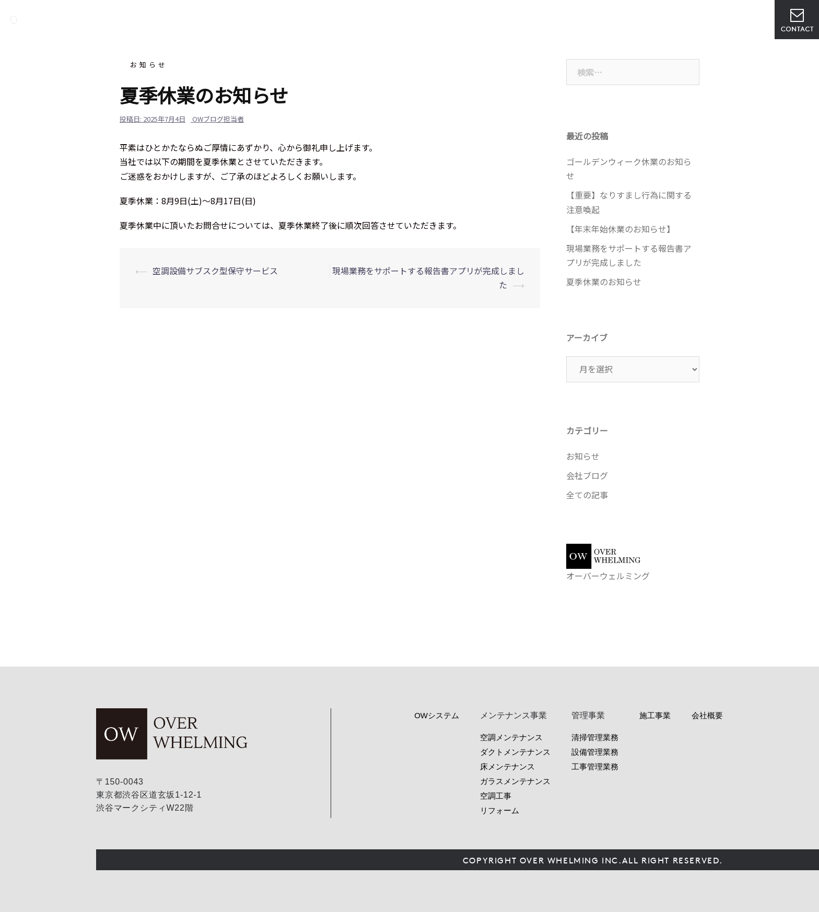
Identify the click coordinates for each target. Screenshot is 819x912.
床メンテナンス (507, 766)
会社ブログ (587, 475)
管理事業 (505, 19)
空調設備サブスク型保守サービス (215, 270)
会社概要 (599, 19)
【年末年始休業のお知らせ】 (620, 229)
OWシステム (404, 19)
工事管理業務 (594, 766)
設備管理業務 (594, 751)
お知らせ (149, 64)
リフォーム (499, 810)
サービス (458, 19)
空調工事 (495, 795)
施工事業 (655, 715)
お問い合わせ (797, 19)
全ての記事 (587, 494)
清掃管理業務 (594, 737)
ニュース (552, 19)
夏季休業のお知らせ (603, 281)
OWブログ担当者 (218, 119)
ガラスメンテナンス (515, 781)
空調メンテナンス (511, 737)
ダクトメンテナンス (515, 751)
